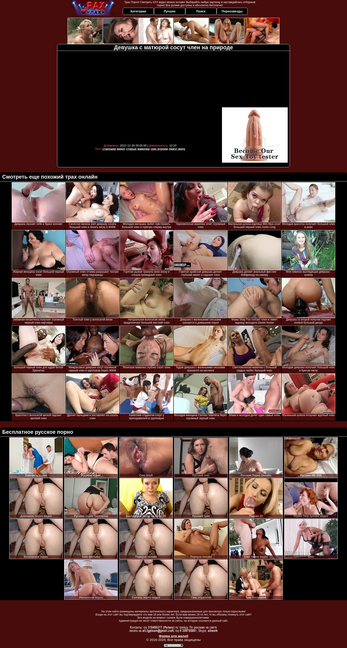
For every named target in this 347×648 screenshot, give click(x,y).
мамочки (143, 148)
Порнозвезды (232, 11)
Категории (138, 11)
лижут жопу (177, 148)
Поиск (201, 11)
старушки (109, 148)
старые (131, 148)
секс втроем (159, 148)
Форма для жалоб (173, 636)
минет (121, 148)
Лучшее (169, 11)
